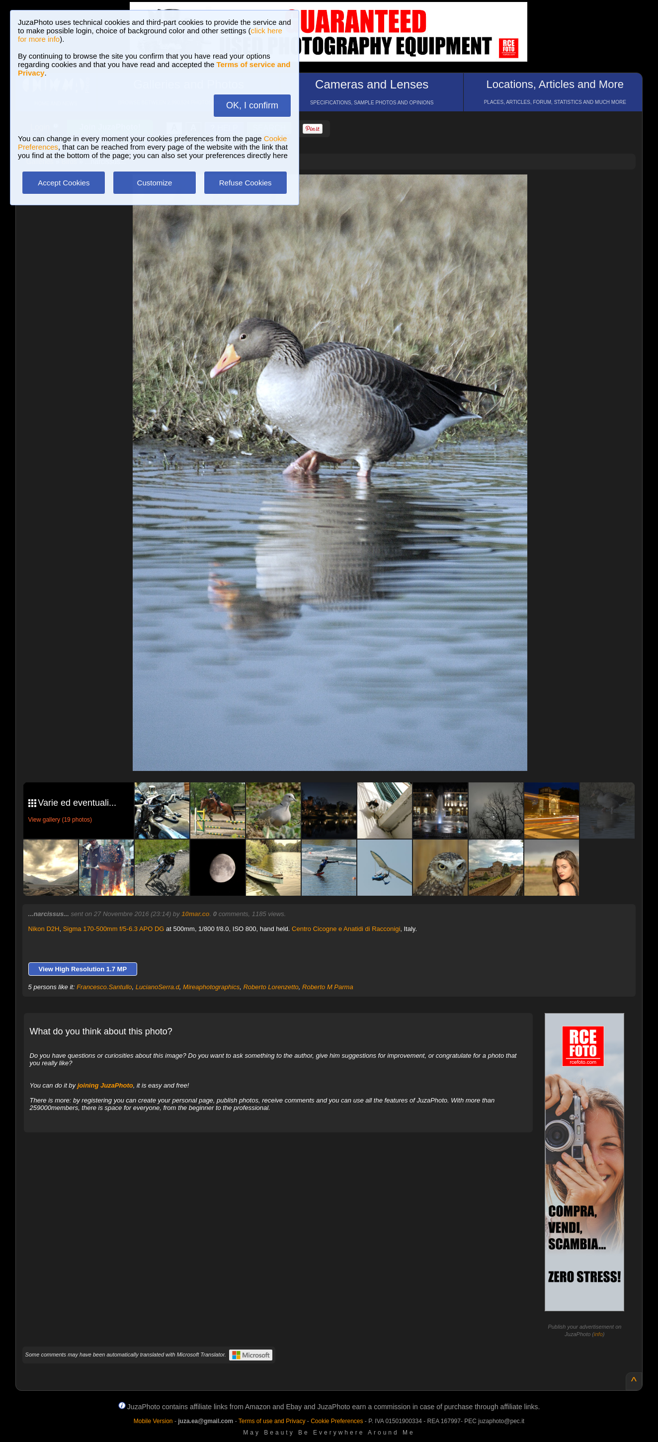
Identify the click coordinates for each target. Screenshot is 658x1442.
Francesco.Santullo (104, 987)
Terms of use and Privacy (272, 1421)
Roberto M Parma (327, 987)
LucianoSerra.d (157, 987)
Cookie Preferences (337, 1421)
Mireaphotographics (211, 987)
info (598, 1334)
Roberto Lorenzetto (270, 987)
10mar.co (195, 914)
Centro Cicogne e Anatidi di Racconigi (346, 929)
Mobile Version (153, 1421)
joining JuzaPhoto (105, 1085)
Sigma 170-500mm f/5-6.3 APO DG (113, 929)
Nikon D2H (44, 929)
